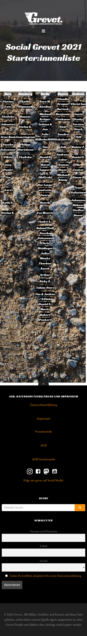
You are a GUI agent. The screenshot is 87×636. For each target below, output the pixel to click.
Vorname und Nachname (43, 531)
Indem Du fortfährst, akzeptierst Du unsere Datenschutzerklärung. (46, 576)
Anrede (44, 561)
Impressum (43, 418)
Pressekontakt (43, 431)
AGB (44, 445)
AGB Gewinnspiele (43, 459)
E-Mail (43, 546)
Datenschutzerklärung (43, 405)
